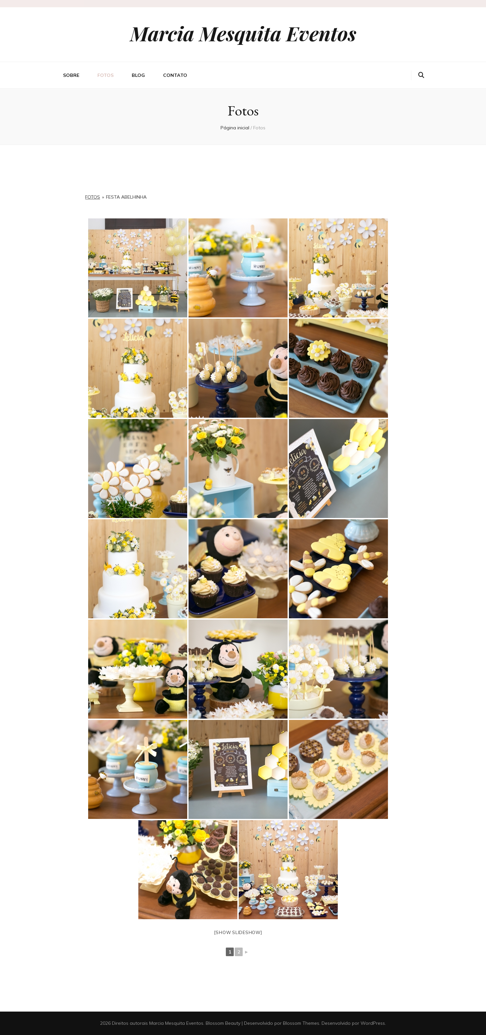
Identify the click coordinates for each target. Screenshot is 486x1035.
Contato (175, 75)
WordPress (373, 1023)
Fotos (105, 75)
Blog (138, 75)
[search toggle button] (421, 75)
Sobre (71, 75)
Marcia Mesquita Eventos (243, 33)
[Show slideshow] (238, 932)
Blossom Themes (301, 1023)
